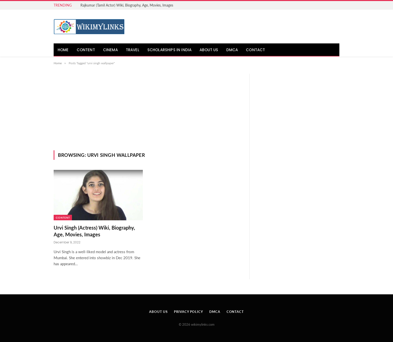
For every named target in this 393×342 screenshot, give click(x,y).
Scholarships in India (169, 49)
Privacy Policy (188, 312)
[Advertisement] (147, 113)
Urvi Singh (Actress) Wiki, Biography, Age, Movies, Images (94, 231)
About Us (209, 49)
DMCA (232, 49)
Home (63, 49)
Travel (132, 49)
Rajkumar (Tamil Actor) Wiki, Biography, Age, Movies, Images (126, 5)
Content (86, 49)
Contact (255, 49)
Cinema (110, 49)
